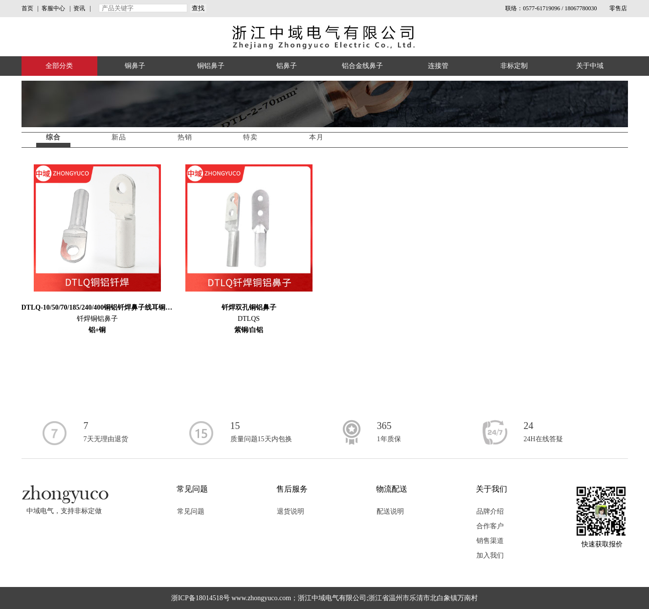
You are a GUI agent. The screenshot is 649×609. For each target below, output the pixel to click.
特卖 (250, 137)
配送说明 (390, 511)
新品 (119, 137)
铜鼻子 (135, 65)
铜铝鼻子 (210, 65)
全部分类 (59, 65)
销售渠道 (490, 540)
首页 (27, 8)
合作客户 (490, 526)
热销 (185, 137)
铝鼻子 (286, 65)
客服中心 (53, 8)
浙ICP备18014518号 (200, 598)
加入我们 (490, 555)
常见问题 (190, 511)
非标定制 (514, 65)
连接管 (438, 65)
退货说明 (290, 511)
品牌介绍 (490, 511)
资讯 (79, 8)
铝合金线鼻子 (362, 65)
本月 (316, 137)
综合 (53, 137)
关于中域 (590, 65)
